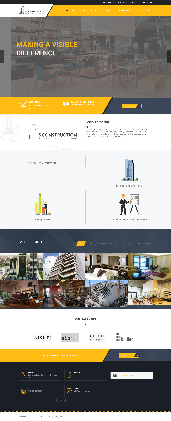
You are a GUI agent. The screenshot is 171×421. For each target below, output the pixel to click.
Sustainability (96, 10)
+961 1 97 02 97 (129, 2)
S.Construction (127, 375)
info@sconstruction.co (112, 2)
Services (84, 10)
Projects (110, 10)
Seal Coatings (123, 10)
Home (66, 10)
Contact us (138, 10)
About (74, 10)
